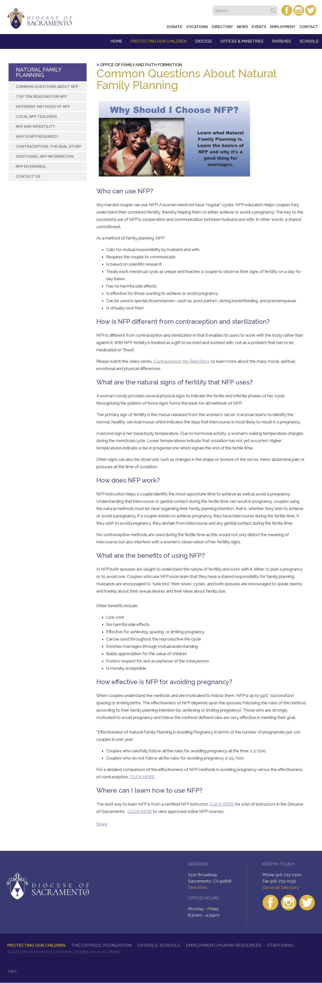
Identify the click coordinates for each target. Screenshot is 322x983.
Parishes (281, 41)
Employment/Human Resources (223, 945)
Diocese (203, 41)
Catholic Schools (159, 945)
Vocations (197, 27)
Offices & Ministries (242, 41)
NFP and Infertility (35, 126)
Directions (197, 887)
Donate (174, 27)
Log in (12, 971)
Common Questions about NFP (47, 86)
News (242, 27)
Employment (283, 27)
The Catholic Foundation (101, 945)
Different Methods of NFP (43, 106)
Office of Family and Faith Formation (141, 64)
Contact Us (28, 176)
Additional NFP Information (44, 156)
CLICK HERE (142, 776)
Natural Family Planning (38, 72)
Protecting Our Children (159, 41)
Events (259, 27)
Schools (309, 41)
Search (274, 9)
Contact (309, 27)
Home (116, 41)
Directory (222, 27)
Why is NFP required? (37, 136)
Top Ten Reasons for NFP (41, 96)
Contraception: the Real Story (181, 361)
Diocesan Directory (280, 887)
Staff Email (280, 945)
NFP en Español (31, 166)
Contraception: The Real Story (48, 146)
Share (101, 824)
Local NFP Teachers (36, 116)
